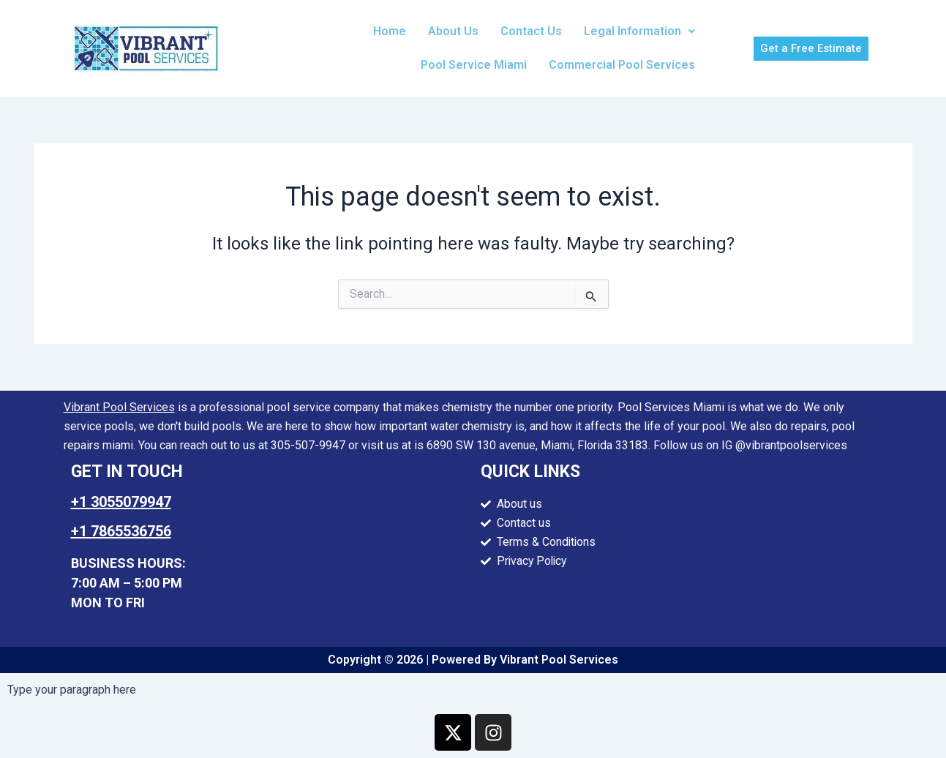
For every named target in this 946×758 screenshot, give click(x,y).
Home (389, 31)
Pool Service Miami (474, 65)
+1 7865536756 (121, 531)
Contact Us (531, 31)
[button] (639, 31)
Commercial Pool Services (622, 65)
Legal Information (639, 31)
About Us (453, 31)
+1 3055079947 (121, 502)
